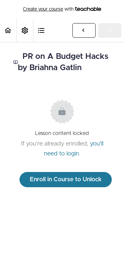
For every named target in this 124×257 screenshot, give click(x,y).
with (62, 9)
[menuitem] (25, 30)
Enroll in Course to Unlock (66, 180)
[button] (8, 30)
